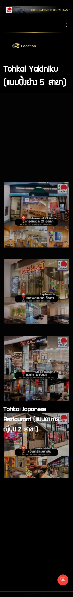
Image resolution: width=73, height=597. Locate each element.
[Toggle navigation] (66, 25)
